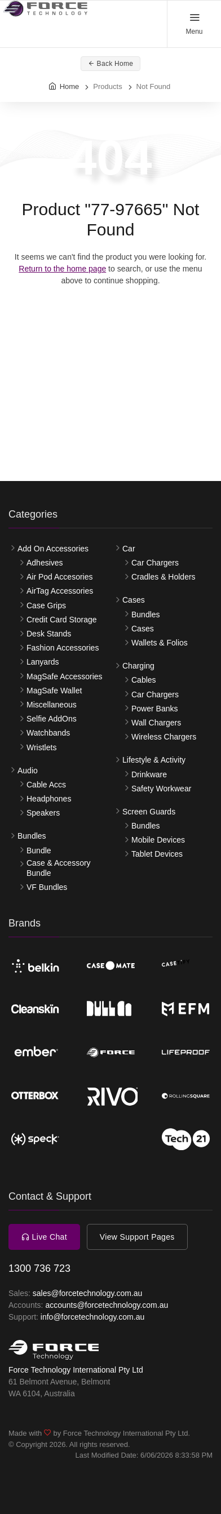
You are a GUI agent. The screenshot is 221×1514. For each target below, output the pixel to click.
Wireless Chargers (163, 736)
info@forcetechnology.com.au (92, 1316)
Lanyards (42, 661)
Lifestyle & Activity (153, 759)
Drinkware (149, 774)
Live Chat (44, 1236)
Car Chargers (155, 562)
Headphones (48, 798)
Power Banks (154, 708)
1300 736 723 (39, 1268)
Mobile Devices (158, 839)
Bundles (31, 835)
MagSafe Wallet (54, 690)
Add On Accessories (53, 548)
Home (69, 86)
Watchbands (48, 732)
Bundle (38, 850)
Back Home (111, 64)
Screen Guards (148, 811)
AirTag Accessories (59, 590)
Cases (133, 599)
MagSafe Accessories (64, 676)
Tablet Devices (157, 853)
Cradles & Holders (163, 576)
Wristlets (41, 747)
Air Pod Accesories (59, 576)
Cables (143, 679)
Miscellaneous (51, 704)
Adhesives (44, 562)
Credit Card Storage (61, 619)
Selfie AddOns (51, 718)
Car (128, 548)
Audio (27, 770)
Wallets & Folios (159, 642)
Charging (138, 665)
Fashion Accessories (62, 647)
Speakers (43, 812)
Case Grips (46, 605)
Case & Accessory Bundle (58, 868)
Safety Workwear (161, 788)
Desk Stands (48, 633)
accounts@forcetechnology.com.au (106, 1305)
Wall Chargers (156, 722)
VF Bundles (46, 887)
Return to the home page (62, 268)
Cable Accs (46, 784)
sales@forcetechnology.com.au (88, 1293)
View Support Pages (137, 1236)
